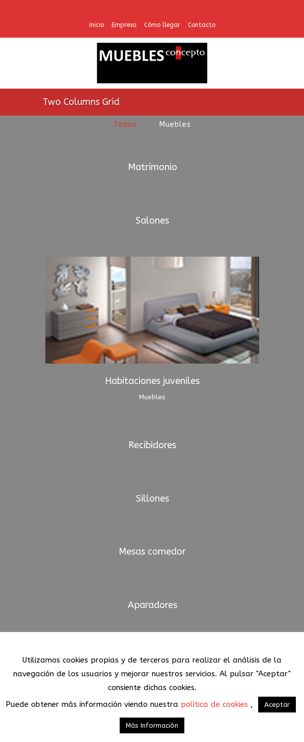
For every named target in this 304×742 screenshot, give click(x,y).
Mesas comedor (152, 551)
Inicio (96, 25)
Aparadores (152, 605)
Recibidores (152, 445)
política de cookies (216, 704)
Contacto (201, 25)
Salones (152, 220)
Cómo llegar (162, 25)
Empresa (124, 25)
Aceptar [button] (277, 704)
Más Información (152, 725)
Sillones (152, 498)
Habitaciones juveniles (152, 381)
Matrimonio (152, 167)
